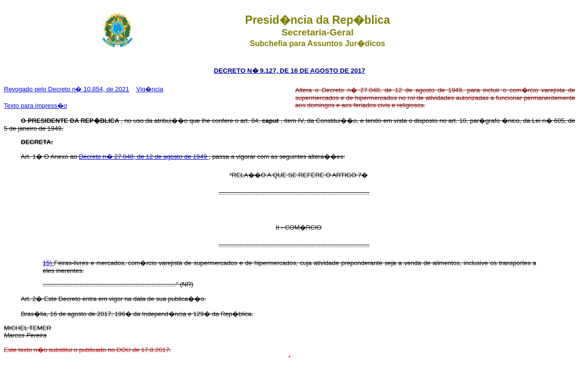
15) (48, 263)
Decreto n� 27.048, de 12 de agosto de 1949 (143, 156)
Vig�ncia (149, 89)
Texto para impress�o (35, 105)
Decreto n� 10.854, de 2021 (88, 89)
